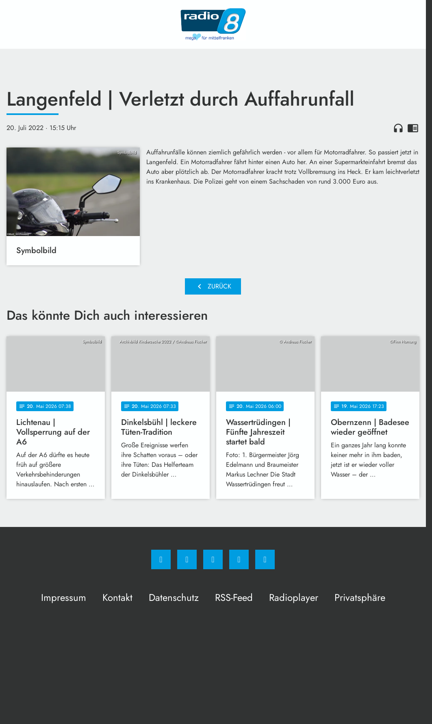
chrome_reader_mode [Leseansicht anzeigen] (413, 128)
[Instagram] (187, 559)
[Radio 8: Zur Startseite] (213, 24)
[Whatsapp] (213, 559)
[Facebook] (161, 559)
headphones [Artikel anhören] (398, 128)
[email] (265, 559)
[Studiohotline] (239, 559)
